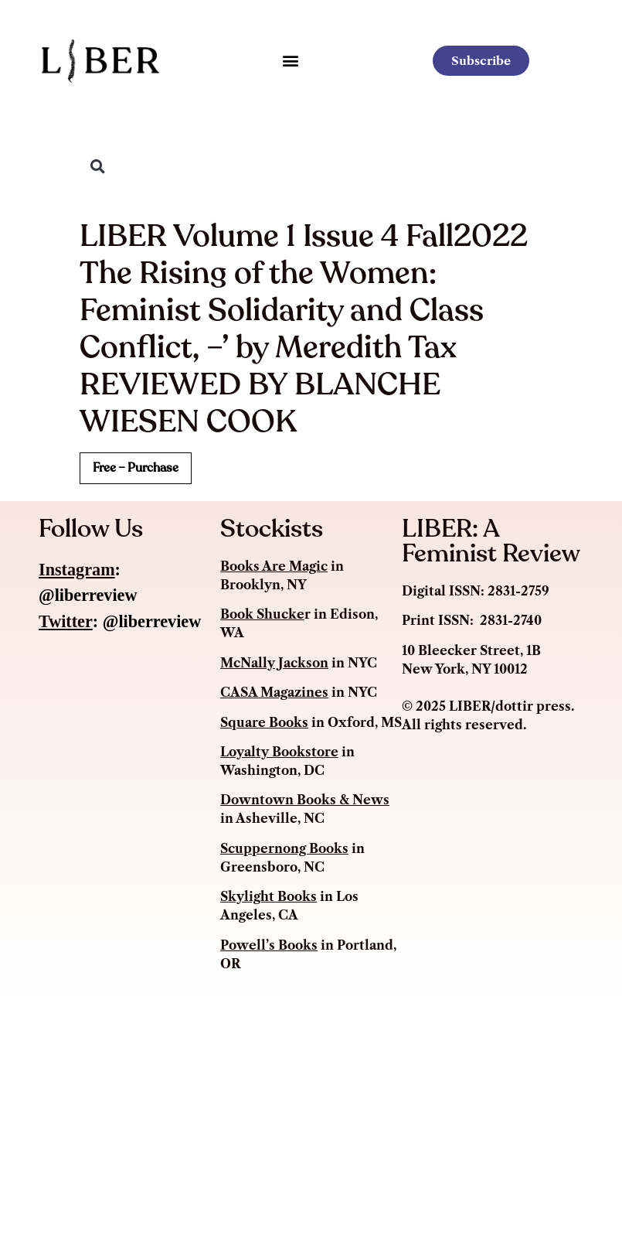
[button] (290, 60)
